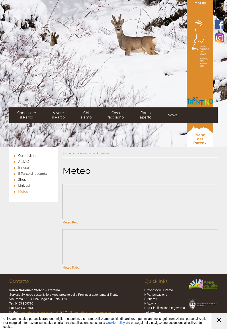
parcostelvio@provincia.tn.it (39, 312)
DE (200, 3)
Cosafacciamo (116, 115)
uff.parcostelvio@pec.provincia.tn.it (92, 312)
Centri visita (27, 156)
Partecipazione (157, 294)
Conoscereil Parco (26, 115)
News (172, 115)
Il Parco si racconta (32, 174)
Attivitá (23, 162)
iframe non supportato (141, 201)
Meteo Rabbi (71, 267)
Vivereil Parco (58, 115)
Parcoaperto (145, 115)
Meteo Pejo (70, 222)
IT (195, 3)
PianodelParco (199, 139)
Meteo (170, 3)
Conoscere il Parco (160, 290)
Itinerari (24, 168)
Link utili (24, 186)
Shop (22, 180)
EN (204, 3)
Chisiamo (86, 115)
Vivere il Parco (85, 153)
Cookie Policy (115, 322)
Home (67, 153)
